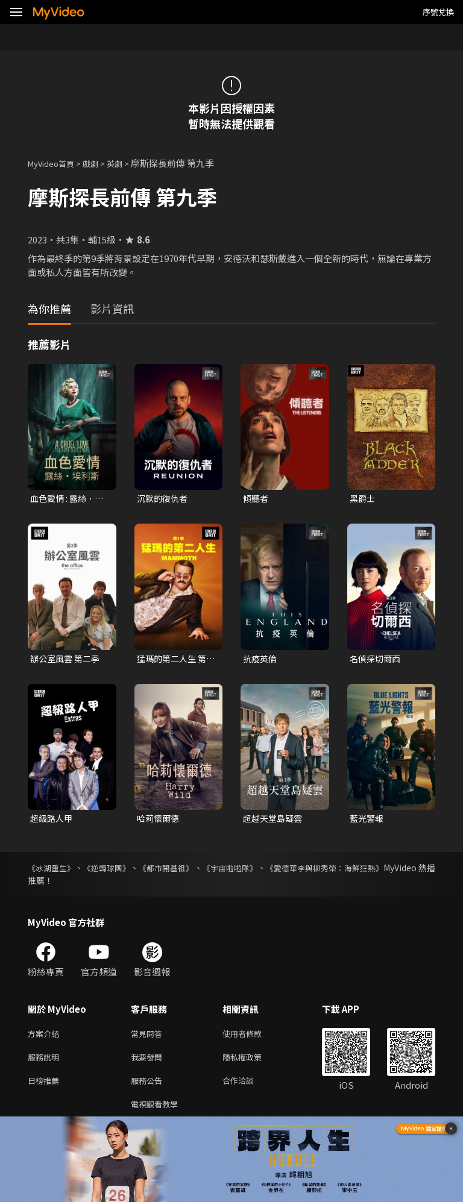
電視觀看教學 (158, 1113)
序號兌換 (438, 11)
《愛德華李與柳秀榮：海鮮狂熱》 (372, 871)
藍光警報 (368, 821)
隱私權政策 (252, 1063)
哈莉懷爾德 (159, 821)
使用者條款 (252, 1037)
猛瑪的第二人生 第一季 (174, 660)
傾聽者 (256, 498)
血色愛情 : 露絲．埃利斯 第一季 (69, 499)
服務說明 (46, 1063)
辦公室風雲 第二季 (67, 660)
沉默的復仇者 (164, 498)
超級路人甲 (52, 821)
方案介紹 (46, 1037)
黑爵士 (363, 498)
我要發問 (149, 1063)
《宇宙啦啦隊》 (264, 871)
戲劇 (100, 163)
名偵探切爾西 (377, 660)
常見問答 (149, 1037)
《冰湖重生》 (53, 871)
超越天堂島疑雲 (274, 821)
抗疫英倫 (261, 660)
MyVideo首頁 (55, 163)
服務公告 (149, 1088)
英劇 (127, 163)
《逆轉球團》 (119, 871)
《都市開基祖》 (189, 871)
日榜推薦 (46, 1088)
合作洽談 (248, 1088)
